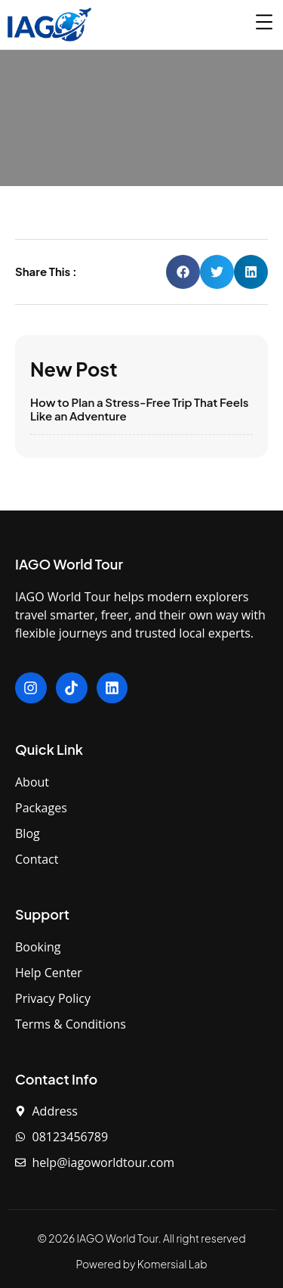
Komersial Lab (172, 1264)
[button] (183, 272)
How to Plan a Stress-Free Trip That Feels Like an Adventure (139, 409)
